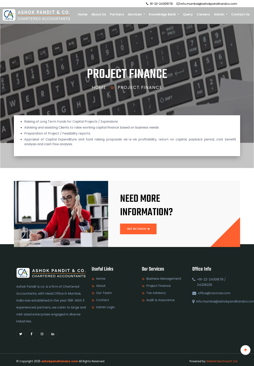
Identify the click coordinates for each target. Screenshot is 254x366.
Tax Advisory (156, 293)
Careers (203, 14)
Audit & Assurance (160, 300)
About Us (98, 14)
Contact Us (240, 14)
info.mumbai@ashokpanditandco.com (207, 4)
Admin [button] (219, 14)
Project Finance (140, 87)
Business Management (163, 279)
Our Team (104, 293)
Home (83, 14)
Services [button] (135, 14)
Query (188, 14)
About (101, 286)
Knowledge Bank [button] (163, 14)
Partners (117, 14)
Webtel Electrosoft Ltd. (222, 361)
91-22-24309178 (159, 4)
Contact (102, 300)
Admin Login (105, 307)
